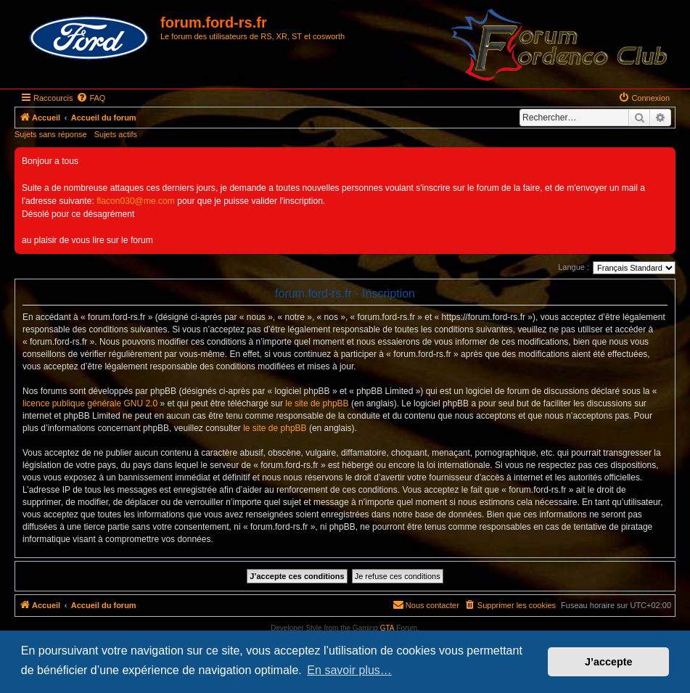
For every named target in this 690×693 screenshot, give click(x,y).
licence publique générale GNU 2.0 (89, 403)
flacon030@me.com (135, 201)
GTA (387, 628)
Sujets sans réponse (51, 134)
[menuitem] (90, 98)
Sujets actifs (115, 134)
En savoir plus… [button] (349, 670)
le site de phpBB (316, 403)
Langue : (573, 267)
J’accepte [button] (609, 662)
